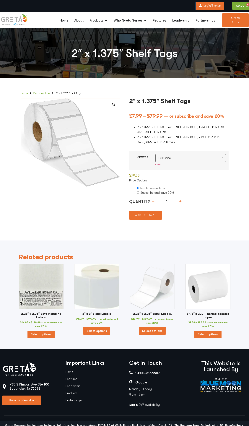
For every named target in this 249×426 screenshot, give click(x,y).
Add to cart (145, 215)
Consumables (41, 93)
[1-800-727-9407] (131, 372)
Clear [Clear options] (158, 164)
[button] (113, 104)
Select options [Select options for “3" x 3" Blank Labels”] (97, 331)
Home (24, 93)
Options (142, 156)
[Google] (131, 381)
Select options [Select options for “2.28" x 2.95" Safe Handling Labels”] (41, 334)
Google (141, 382)
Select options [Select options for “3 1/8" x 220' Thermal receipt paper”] (208, 334)
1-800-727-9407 (147, 373)
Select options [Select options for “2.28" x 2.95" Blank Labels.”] (152, 331)
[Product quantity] (167, 201)
